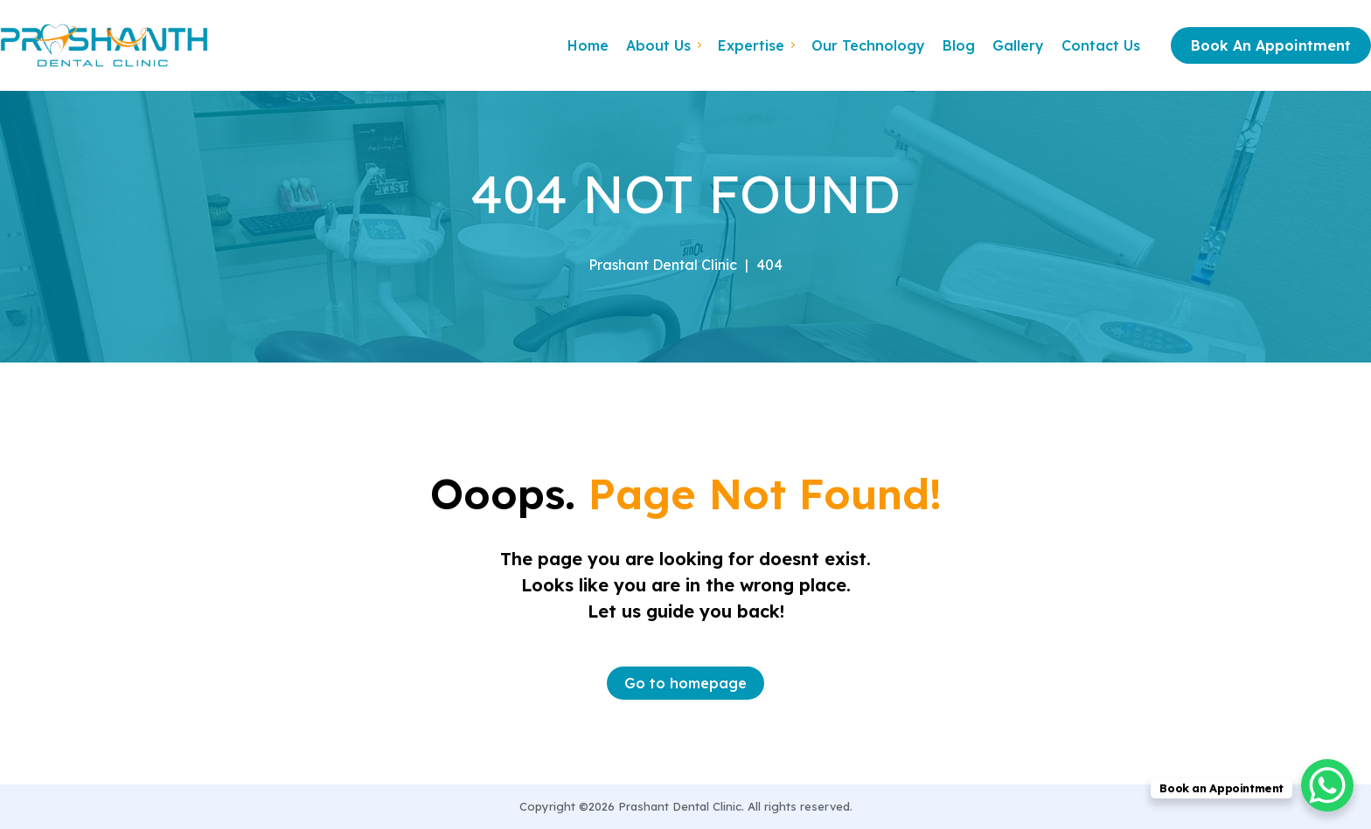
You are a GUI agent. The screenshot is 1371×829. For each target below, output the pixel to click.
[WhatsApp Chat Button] (1327, 785)
